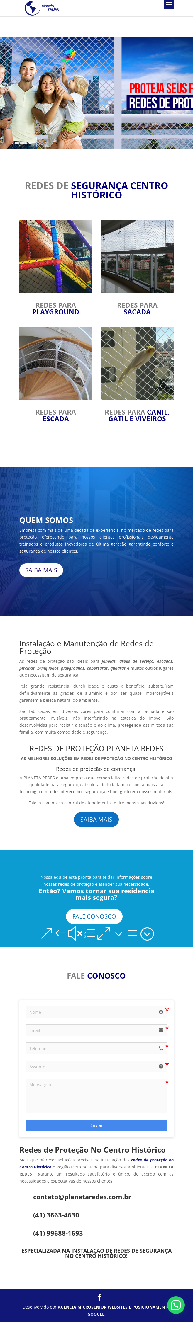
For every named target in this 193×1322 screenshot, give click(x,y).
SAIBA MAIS (41, 570)
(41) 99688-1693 (58, 1233)
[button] (176, 1305)
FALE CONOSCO (94, 916)
